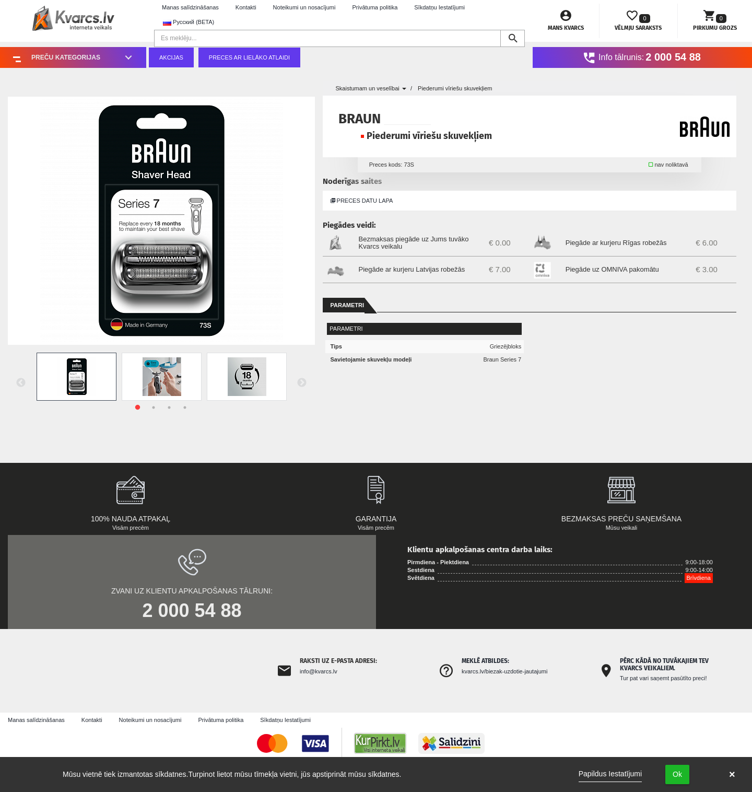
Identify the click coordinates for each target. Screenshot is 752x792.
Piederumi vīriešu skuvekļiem (455, 88)
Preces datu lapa (362, 200)
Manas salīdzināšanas (190, 7)
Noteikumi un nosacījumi (304, 7)
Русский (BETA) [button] (188, 22)
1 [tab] (138, 407)
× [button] (732, 774)
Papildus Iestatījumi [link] (610, 774)
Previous (21, 383)
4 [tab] (185, 407)
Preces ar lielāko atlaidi (249, 57)
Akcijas (171, 57)
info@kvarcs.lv (318, 671)
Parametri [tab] (348, 305)
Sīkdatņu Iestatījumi (439, 7)
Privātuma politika (374, 7)
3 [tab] (169, 407)
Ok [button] (677, 774)
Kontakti (246, 7)
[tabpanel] (76, 377)
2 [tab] (153, 407)
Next (302, 383)
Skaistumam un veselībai (371, 88)
